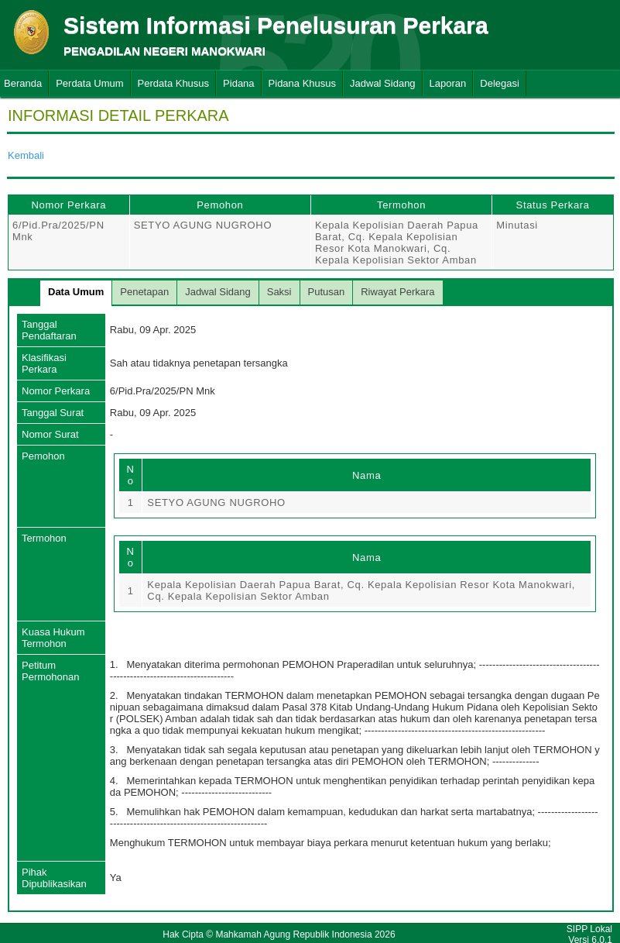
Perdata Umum (89, 83)
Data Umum (76, 292)
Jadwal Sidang (383, 83)
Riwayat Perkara (397, 292)
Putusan (326, 292)
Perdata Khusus (174, 83)
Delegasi (499, 83)
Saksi (279, 292)
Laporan (448, 83)
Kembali (26, 155)
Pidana (238, 83)
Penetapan (144, 292)
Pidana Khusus (302, 83)
